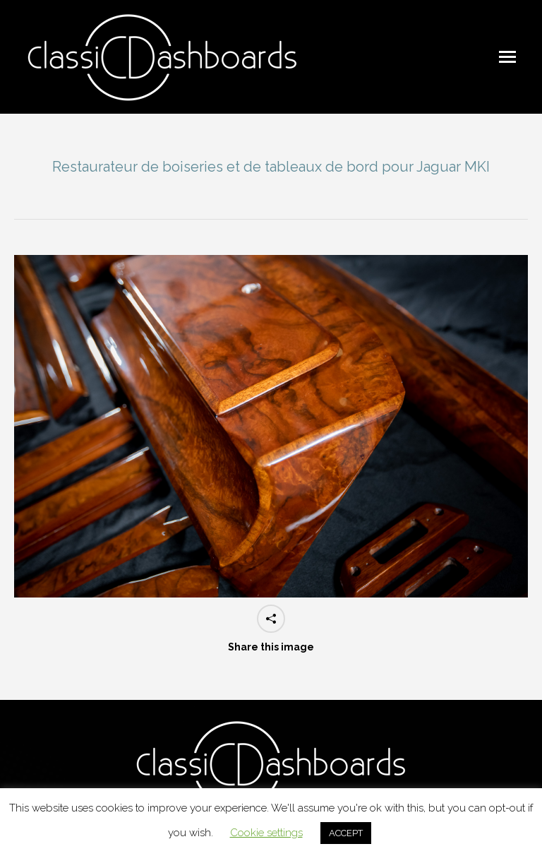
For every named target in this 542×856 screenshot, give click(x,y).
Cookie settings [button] (266, 832)
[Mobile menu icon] (507, 57)
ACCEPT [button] (346, 833)
